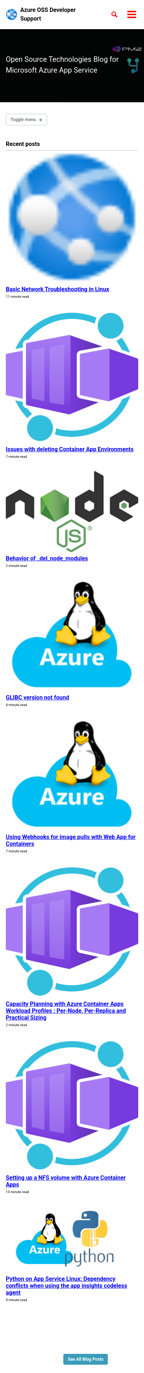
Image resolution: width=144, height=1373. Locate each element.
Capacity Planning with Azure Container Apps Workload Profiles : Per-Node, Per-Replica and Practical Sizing (66, 1010)
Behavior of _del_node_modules (47, 558)
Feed (55, 1348)
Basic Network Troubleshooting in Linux (57, 289)
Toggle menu (23, 119)
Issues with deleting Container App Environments (70, 449)
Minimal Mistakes (74, 1358)
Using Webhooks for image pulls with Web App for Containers (71, 840)
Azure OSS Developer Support (48, 14)
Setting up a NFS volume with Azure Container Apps (66, 1181)
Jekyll (48, 1358)
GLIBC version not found (37, 697)
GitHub (35, 1348)
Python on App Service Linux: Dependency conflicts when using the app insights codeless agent (66, 1285)
